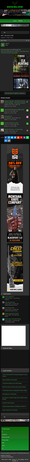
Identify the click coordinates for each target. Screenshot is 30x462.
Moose (6, 316)
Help (3, 442)
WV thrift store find (9, 307)
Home (3, 445)
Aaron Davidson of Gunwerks (9, 379)
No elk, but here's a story (11, 123)
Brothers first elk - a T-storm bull (13, 129)
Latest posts (7, 294)
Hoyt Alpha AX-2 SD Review (9, 394)
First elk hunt (8, 116)
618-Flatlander (7, 117)
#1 (28, 40)
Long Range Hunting (9, 322)
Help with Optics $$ (10, 302)
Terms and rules (5, 437)
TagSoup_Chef (7, 104)
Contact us (4, 434)
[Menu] (2, 20)
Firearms (7, 299)
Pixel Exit (8, 455)
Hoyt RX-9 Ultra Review (8, 403)
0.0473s (22, 459)
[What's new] (25, 21)
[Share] (26, 41)
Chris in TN (7, 111)
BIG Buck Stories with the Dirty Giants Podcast (14, 387)
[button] (15, 431)
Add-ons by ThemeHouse (7, 456)
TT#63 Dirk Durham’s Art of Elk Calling (12, 383)
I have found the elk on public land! (14, 109)
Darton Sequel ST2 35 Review (9, 410)
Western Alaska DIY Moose (12, 313)
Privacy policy (5, 440)
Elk (19, 104)
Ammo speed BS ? (9, 296)
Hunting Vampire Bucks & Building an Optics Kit (14, 406)
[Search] (28, 21)
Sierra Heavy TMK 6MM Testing (13, 319)
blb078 (3, 37)
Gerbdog (6, 131)
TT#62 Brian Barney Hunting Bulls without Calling (14, 390)
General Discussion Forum (11, 305)
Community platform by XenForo (15, 453)
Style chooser (6, 429)
